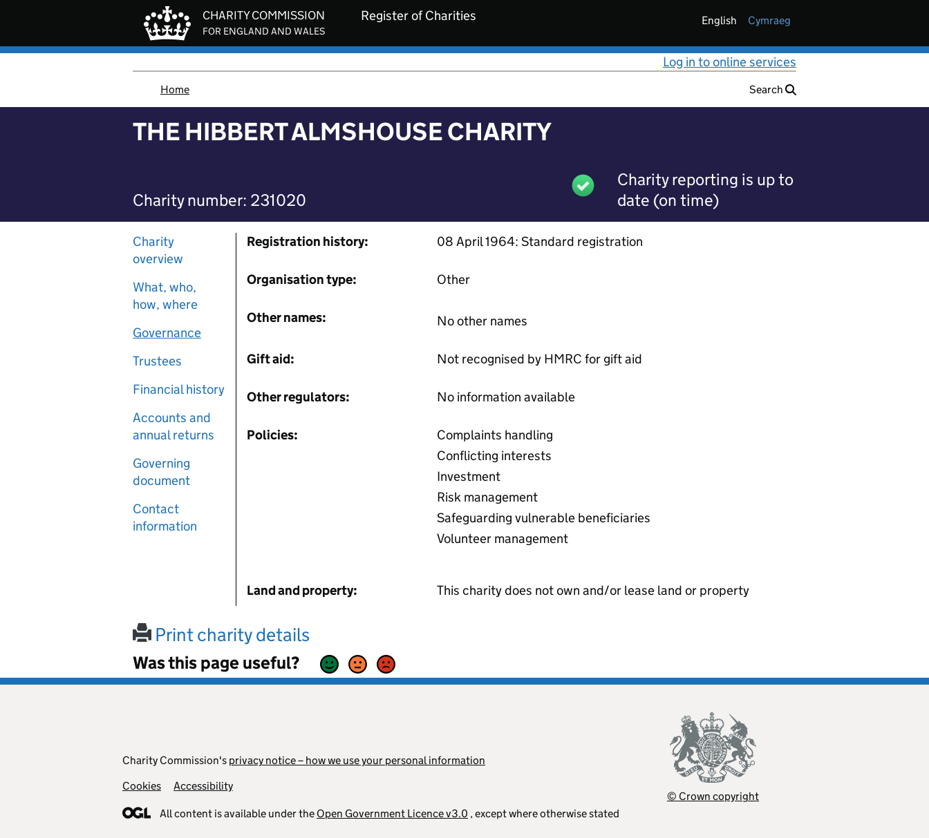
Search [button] (772, 89)
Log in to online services (729, 62)
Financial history (179, 389)
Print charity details (221, 634)
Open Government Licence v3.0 (392, 813)
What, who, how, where (165, 295)
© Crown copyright (713, 796)
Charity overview (158, 250)
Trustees (157, 361)
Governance (167, 333)
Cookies (141, 785)
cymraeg (769, 20)
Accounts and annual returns (173, 426)
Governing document (161, 471)
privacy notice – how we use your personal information (357, 760)
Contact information (165, 517)
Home (174, 89)
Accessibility (203, 785)
